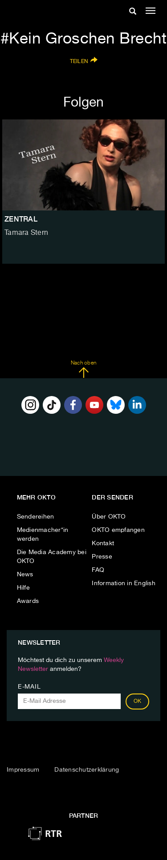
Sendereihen (35, 517)
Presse (102, 557)
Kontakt (103, 543)
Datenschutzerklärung (86, 770)
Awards (28, 601)
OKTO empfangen (118, 530)
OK (138, 701)
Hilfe (23, 588)
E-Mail (29, 687)
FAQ (98, 570)
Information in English (123, 583)
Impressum (23, 770)
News (25, 574)
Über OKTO (109, 517)
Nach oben (83, 369)
